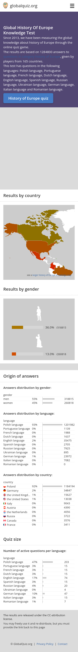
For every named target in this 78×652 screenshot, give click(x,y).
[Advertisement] (39, 148)
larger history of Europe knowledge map (51, 275)
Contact (63, 644)
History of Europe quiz (28, 98)
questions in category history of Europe (31, 56)
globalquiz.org (23, 6)
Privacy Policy (45, 644)
